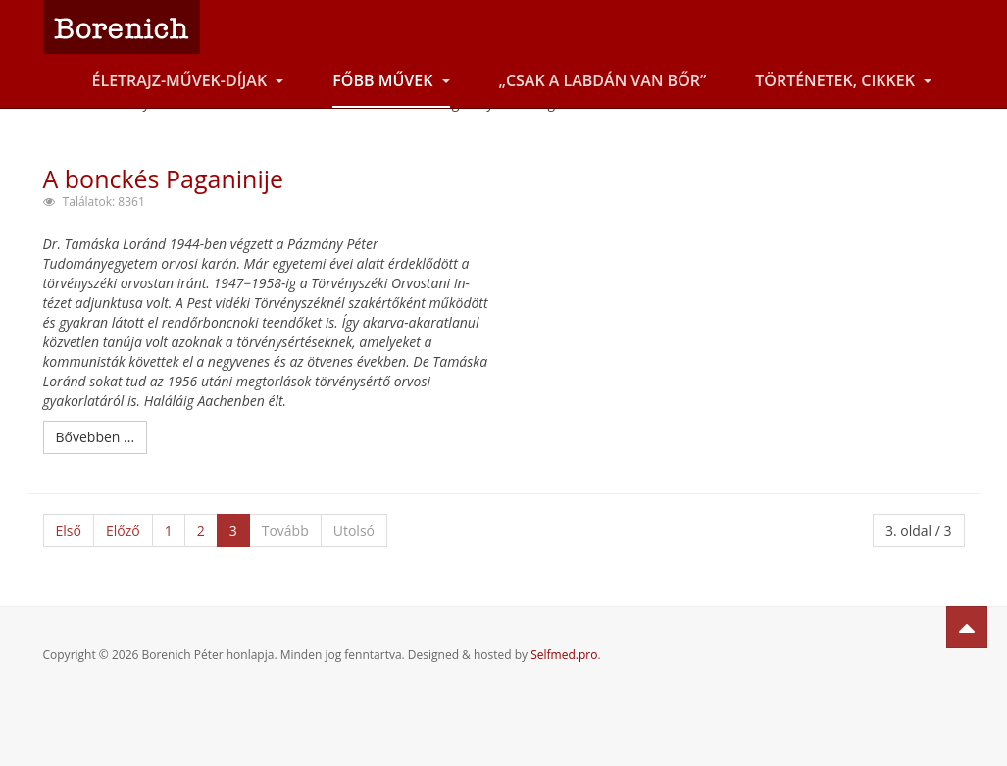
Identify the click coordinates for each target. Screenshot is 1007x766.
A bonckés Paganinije (163, 178)
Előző (123, 530)
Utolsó (354, 530)
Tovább (285, 530)
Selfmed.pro (563, 654)
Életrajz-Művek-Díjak (188, 80)
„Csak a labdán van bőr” (603, 80)
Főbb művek (390, 80)
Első (68, 530)
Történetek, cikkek (843, 80)
